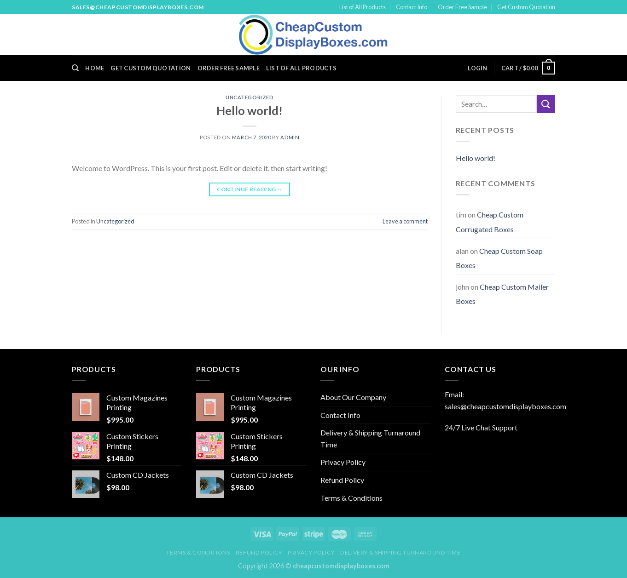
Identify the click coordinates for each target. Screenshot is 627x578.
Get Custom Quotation (526, 7)
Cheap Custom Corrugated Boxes (489, 222)
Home (94, 68)
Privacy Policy (343, 462)
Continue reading (250, 189)
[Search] (75, 68)
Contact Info (411, 7)
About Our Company (353, 397)
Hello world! (249, 110)
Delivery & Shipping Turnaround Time (370, 438)
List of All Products (362, 7)
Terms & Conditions (351, 497)
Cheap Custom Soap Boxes (499, 258)
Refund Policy (342, 479)
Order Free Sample (462, 7)
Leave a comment (405, 221)
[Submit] (546, 104)
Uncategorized (249, 97)
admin (289, 137)
